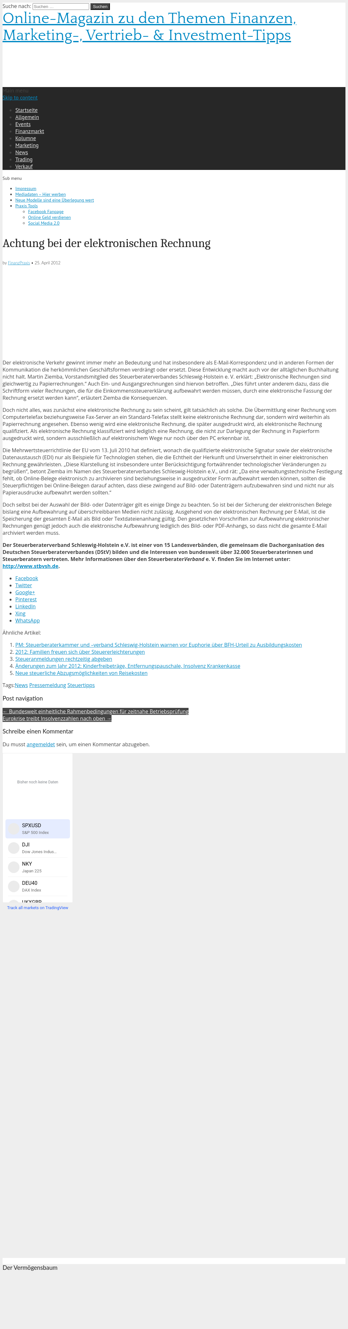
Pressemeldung (47, 685)
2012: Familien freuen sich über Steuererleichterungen (80, 651)
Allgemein (27, 117)
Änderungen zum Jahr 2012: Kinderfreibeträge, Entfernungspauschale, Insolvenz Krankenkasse (127, 665)
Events (23, 124)
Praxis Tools (26, 206)
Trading (24, 159)
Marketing (27, 145)
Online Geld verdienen (49, 217)
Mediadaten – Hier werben (40, 194)
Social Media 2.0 (43, 223)
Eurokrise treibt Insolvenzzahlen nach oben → (57, 718)
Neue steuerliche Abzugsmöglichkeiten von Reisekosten (81, 673)
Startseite (26, 110)
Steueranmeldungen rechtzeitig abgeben (63, 658)
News (21, 152)
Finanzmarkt (29, 131)
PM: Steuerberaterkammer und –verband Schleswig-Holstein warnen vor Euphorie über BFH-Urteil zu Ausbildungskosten (158, 644)
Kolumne (25, 138)
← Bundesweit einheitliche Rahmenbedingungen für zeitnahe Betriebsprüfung (96, 711)
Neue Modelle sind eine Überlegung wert (54, 200)
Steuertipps (81, 685)
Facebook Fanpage (46, 211)
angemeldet (41, 744)
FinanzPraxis (19, 262)
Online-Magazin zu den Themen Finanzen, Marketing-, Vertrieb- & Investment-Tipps (149, 27)
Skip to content (20, 97)
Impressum (25, 188)
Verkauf (24, 166)
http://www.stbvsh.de (30, 566)
